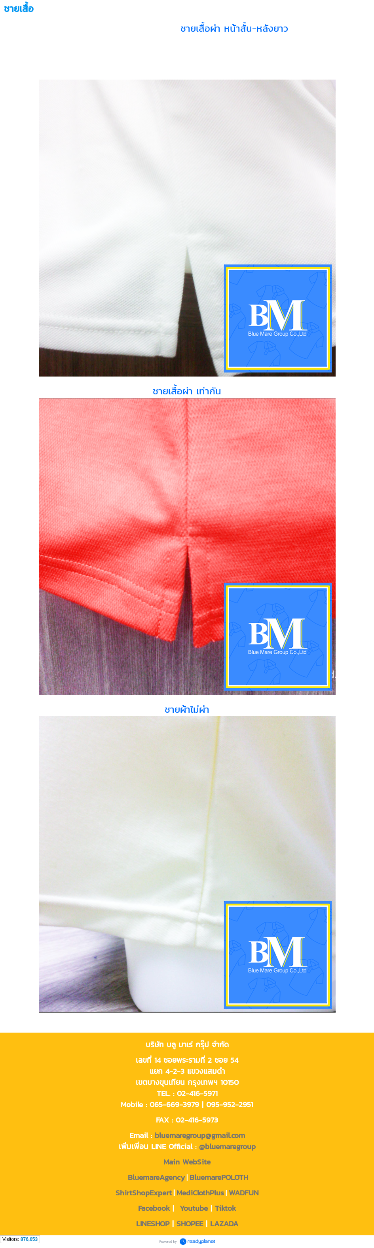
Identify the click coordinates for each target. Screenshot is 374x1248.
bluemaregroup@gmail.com (200, 1135)
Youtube (194, 1208)
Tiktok (225, 1208)
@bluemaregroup (227, 1146)
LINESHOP (152, 1223)
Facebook (154, 1208)
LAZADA (224, 1223)
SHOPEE (190, 1223)
